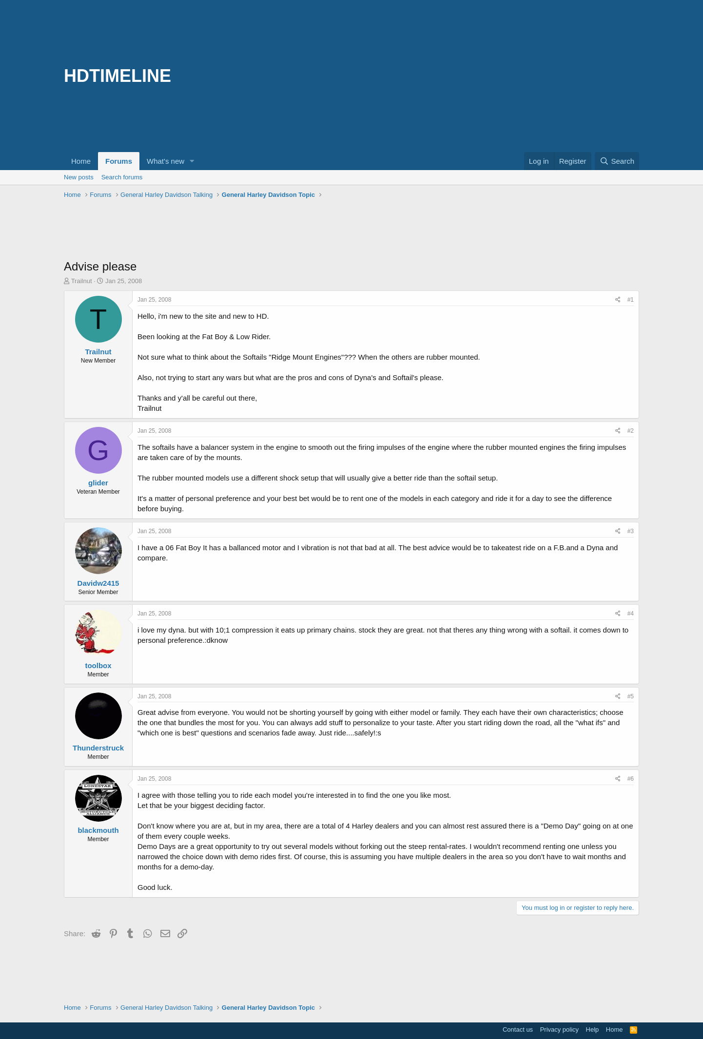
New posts (79, 177)
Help (592, 1029)
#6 (630, 778)
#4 (630, 613)
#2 (630, 430)
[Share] (618, 300)
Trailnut (81, 281)
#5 (630, 696)
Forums (118, 161)
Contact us (518, 1029)
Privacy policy (559, 1029)
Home (81, 161)
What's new (165, 161)
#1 (630, 299)
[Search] (617, 161)
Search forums (122, 177)
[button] (192, 161)
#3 (630, 531)
